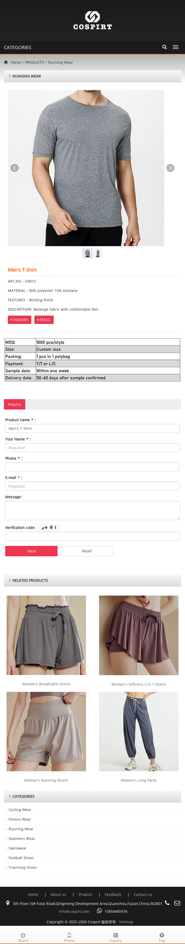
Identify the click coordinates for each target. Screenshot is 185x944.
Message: (13, 496)
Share (23, 937)
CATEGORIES (17, 47)
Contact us (143, 894)
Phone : (13, 458)
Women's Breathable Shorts (46, 683)
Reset (87, 550)
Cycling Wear (20, 809)
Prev (14, 168)
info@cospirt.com (74, 911)
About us (59, 894)
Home (16, 62)
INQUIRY (19, 319)
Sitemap (126, 921)
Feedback (113, 894)
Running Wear (60, 62)
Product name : (20, 419)
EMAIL (44, 319)
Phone (69, 937)
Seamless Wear (22, 838)
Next (170, 168)
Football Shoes (21, 857)
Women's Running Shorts (46, 780)
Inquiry (115, 937)
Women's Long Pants (139, 780)
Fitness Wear (20, 819)
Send (31, 550)
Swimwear (18, 848)
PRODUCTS (34, 62)
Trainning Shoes (23, 867)
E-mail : (13, 477)
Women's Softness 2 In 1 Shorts (139, 684)
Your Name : (18, 439)
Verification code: (20, 527)
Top (162, 937)
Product (86, 894)
